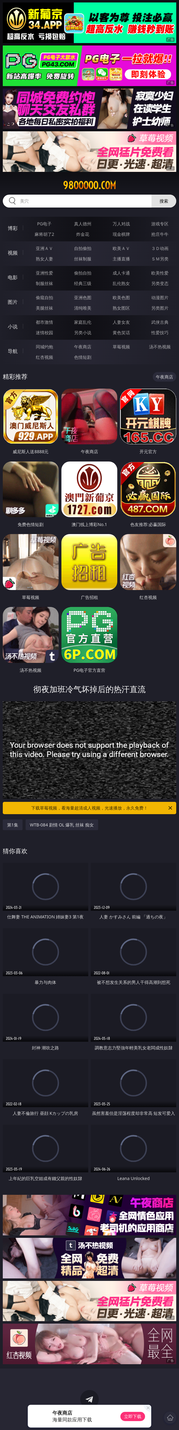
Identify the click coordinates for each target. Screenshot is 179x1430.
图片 (13, 302)
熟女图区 (121, 308)
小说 (13, 326)
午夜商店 (82, 347)
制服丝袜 (44, 283)
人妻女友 (121, 322)
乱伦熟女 (121, 283)
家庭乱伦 (82, 322)
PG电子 (44, 224)
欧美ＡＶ (121, 248)
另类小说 (82, 332)
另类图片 (160, 308)
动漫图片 (160, 297)
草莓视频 (121, 347)
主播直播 (121, 259)
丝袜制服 (82, 259)
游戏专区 (160, 224)
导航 (13, 351)
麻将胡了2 (44, 234)
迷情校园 (44, 332)
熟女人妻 (44, 259)
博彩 (13, 228)
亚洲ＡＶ (44, 248)
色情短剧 (82, 357)
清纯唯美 (82, 308)
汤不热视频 (160, 347)
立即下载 (132, 1416)
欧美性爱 (160, 273)
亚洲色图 (82, 297)
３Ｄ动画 (160, 248)
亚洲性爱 (44, 273)
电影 (13, 277)
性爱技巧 (160, 332)
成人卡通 (121, 273)
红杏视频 (44, 357)
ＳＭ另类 (160, 259)
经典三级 (82, 283)
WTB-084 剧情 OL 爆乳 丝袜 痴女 (62, 825)
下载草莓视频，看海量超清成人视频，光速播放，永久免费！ (102, 808)
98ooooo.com (89, 185)
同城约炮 (44, 347)
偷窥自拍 (44, 297)
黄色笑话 (121, 332)
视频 (13, 252)
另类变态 (160, 283)
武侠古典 (160, 322)
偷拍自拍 (82, 273)
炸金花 (82, 234)
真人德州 (82, 224)
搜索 (164, 201)
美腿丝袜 (44, 308)
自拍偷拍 (82, 248)
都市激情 (44, 322)
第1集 (12, 825)
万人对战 (121, 224)
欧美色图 (121, 297)
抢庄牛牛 (160, 234)
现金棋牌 (121, 234)
